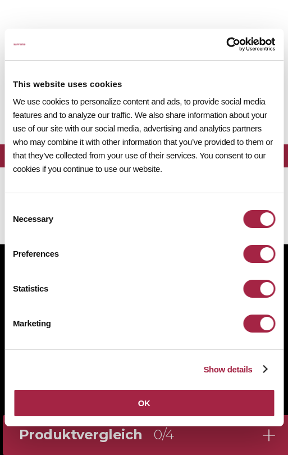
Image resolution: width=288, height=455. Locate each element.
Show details (227, 369)
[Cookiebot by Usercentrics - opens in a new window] (226, 44)
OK (144, 403)
